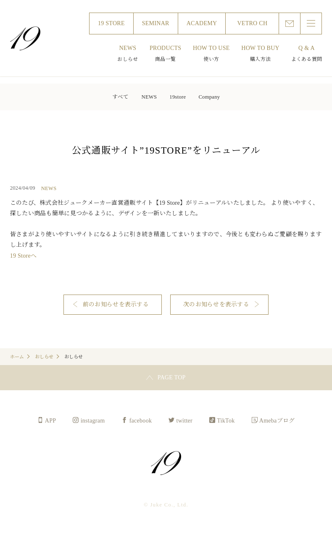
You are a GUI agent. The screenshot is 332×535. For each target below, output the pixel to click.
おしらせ (44, 356)
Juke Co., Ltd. (25, 38)
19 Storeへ (23, 256)
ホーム (17, 356)
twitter (184, 421)
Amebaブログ (277, 421)
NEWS (149, 97)
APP (50, 421)
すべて (120, 97)
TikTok (226, 421)
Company (209, 97)
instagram (93, 421)
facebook (140, 421)
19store (177, 97)
